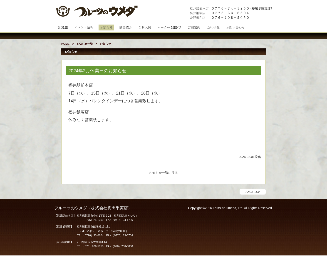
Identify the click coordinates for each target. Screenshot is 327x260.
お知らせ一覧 (85, 43)
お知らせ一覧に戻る (163, 173)
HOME (65, 43)
